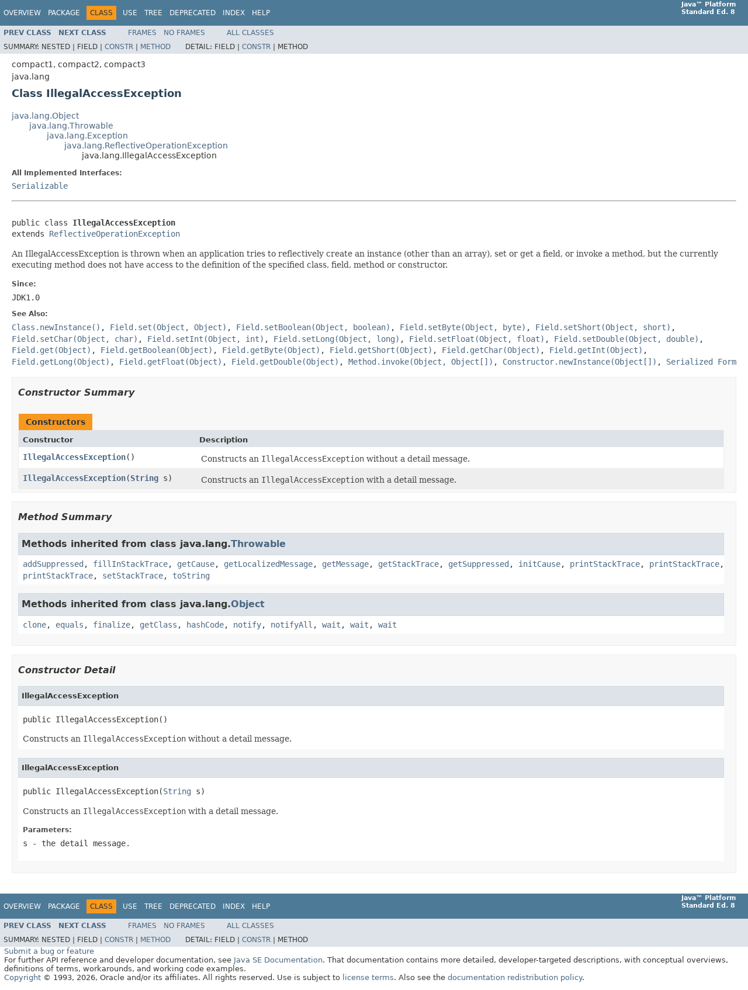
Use (130, 13)
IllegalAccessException (74, 457)
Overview (22, 13)
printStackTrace (605, 564)
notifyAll (292, 624)
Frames (142, 33)
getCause (195, 564)
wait (331, 624)
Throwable (258, 543)
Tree (153, 13)
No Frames (184, 33)
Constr (119, 47)
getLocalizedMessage (268, 564)
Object (248, 604)
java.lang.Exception (87, 135)
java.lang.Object (45, 115)
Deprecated (192, 13)
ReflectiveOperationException (114, 233)
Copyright (22, 977)
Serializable (40, 186)
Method (155, 47)
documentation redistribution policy (515, 977)
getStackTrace (408, 564)
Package (64, 13)
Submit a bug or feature (49, 951)
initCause (539, 564)
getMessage (345, 564)
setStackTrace (132, 575)
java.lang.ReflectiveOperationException (146, 145)
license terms (368, 977)
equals (70, 624)
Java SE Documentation (278, 960)
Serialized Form (701, 361)
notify (247, 624)
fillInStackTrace (130, 564)
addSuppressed (53, 564)
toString (191, 575)
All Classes (250, 33)
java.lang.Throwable (71, 125)
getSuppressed (478, 564)
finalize (111, 624)
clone (34, 624)
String (144, 478)
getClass (158, 624)
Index (234, 13)
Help (261, 13)
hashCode (205, 624)
